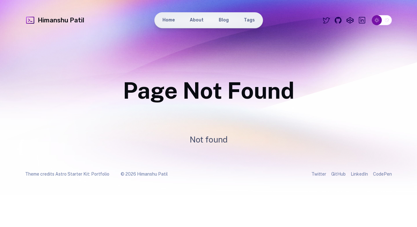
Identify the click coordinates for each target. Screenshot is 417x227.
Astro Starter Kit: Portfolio (82, 174)
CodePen (382, 174)
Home (168, 20)
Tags (249, 20)
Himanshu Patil (54, 20)
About (197, 20)
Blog (224, 20)
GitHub (338, 174)
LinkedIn (359, 174)
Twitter (318, 174)
